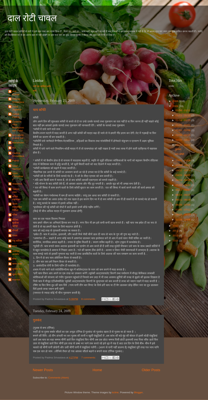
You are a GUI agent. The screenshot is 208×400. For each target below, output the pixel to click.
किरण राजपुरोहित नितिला (17, 207)
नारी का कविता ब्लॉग (42, 86)
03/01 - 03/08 (183, 160)
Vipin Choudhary (17, 176)
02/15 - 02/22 (183, 140)
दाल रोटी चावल (32, 18)
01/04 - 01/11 (183, 110)
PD (14, 147)
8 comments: (89, 299)
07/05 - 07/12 (183, 209)
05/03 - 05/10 (183, 185)
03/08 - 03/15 (183, 165)
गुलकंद (37, 320)
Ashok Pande (15, 115)
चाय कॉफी (39, 110)
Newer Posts (43, 370)
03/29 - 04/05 (183, 175)
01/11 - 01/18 (183, 115)
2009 (176, 106)
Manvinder (18, 142)
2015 (176, 240)
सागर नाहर (17, 263)
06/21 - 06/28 (183, 199)
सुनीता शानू (17, 269)
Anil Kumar (16, 93)
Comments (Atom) (58, 377)
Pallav (15, 160)
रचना (14, 246)
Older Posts (151, 370)
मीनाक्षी (15, 230)
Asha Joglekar (17, 108)
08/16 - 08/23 (183, 214)
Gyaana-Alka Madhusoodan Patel (18, 126)
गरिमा (14, 214)
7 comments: (89, 357)
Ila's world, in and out (18, 136)
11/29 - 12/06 (183, 219)
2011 (176, 230)
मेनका (14, 235)
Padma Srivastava (18, 154)
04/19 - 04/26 (183, 180)
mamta (16, 279)
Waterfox (17, 183)
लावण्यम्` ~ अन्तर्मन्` (17, 253)
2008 (176, 101)
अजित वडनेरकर (16, 198)
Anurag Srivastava (18, 100)
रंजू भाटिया (17, 240)
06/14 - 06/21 (183, 194)
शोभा (14, 258)
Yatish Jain (15, 190)
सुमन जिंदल (17, 274)
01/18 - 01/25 (183, 120)
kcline (115, 392)
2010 (176, 225)
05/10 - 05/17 (183, 190)
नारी (35, 90)
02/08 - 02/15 (183, 135)
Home (97, 370)
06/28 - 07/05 (183, 204)
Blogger (138, 392)
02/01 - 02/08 (183, 130)
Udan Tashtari (16, 167)
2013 (176, 235)
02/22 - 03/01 (183, 145)
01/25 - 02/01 (183, 125)
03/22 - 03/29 (183, 170)
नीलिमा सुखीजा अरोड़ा (15, 222)
